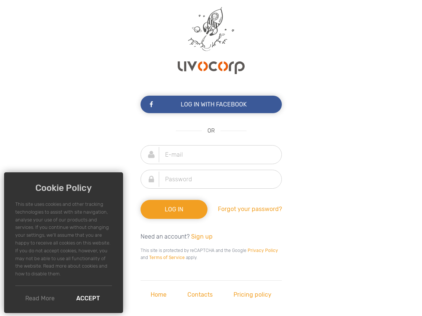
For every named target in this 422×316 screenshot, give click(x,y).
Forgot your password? (250, 209)
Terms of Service (167, 257)
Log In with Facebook (197, 104)
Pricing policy (252, 294)
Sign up (202, 236)
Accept (88, 298)
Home (159, 294)
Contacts (200, 294)
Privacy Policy (263, 250)
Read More (40, 298)
